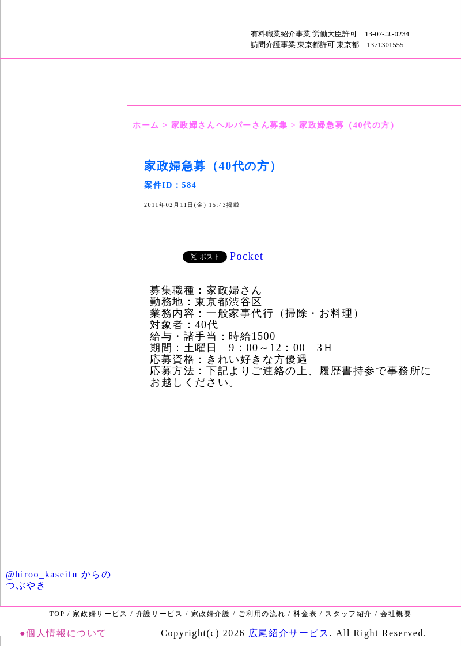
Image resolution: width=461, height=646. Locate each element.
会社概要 (63, 201)
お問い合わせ (63, 515)
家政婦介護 (211, 614)
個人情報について (66, 633)
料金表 (63, 233)
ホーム (146, 125)
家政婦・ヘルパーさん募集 (63, 453)
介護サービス (159, 614)
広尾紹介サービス (289, 633)
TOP (57, 614)
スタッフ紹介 (63, 296)
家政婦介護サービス (63, 328)
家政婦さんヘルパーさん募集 (229, 125)
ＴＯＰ (98, 29)
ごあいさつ (63, 107)
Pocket (247, 256)
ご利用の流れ (63, 265)
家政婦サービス (63, 360)
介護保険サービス (63, 391)
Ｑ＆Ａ (63, 547)
